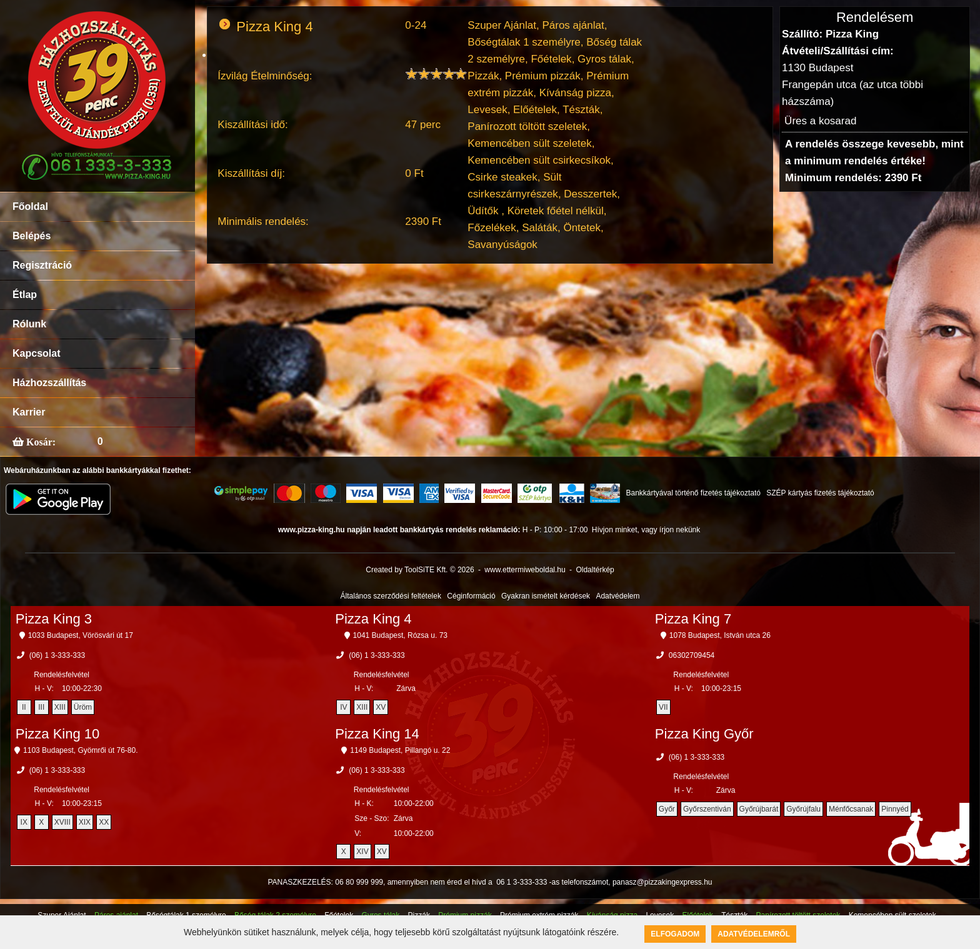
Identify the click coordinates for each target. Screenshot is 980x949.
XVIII (62, 822)
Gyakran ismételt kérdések (545, 596)
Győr (667, 809)
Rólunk (29, 324)
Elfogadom (675, 934)
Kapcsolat (36, 353)
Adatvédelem (617, 596)
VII (663, 707)
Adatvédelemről (754, 934)
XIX (85, 822)
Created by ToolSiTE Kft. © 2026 (420, 569)
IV (343, 707)
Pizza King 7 (693, 619)
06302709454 (691, 655)
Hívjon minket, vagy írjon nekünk (646, 529)
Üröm (83, 707)
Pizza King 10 (58, 734)
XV (381, 707)
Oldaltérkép (595, 569)
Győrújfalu (803, 809)
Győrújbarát (759, 809)
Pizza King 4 (373, 619)
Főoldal (30, 206)
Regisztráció (42, 265)
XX (104, 822)
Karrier (28, 412)
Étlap (24, 294)
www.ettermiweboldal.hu (524, 569)
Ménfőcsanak (851, 809)
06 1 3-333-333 (521, 882)
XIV (362, 851)
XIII (60, 707)
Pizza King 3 (54, 619)
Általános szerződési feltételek (391, 596)
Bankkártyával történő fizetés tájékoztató (693, 493)
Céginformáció (471, 596)
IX (24, 822)
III (41, 707)
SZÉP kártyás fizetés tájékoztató (820, 493)
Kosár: (40, 442)
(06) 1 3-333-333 (57, 655)
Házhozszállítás (49, 382)
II (24, 707)
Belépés (31, 236)
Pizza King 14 (377, 734)
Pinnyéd (894, 809)
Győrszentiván (707, 809)
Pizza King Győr (704, 734)
